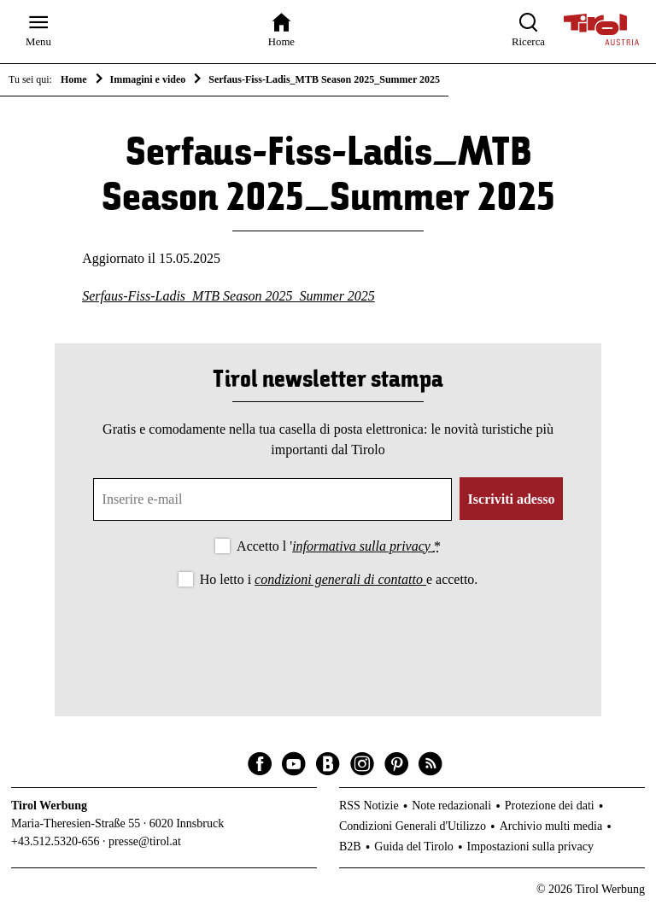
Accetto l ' (339, 546)
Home (74, 79)
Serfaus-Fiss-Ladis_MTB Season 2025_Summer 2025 (228, 296)
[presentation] (328, 637)
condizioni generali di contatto (340, 579)
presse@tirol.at (144, 841)
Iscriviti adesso (511, 499)
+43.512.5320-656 (55, 841)
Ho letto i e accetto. (339, 579)
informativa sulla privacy (363, 546)
